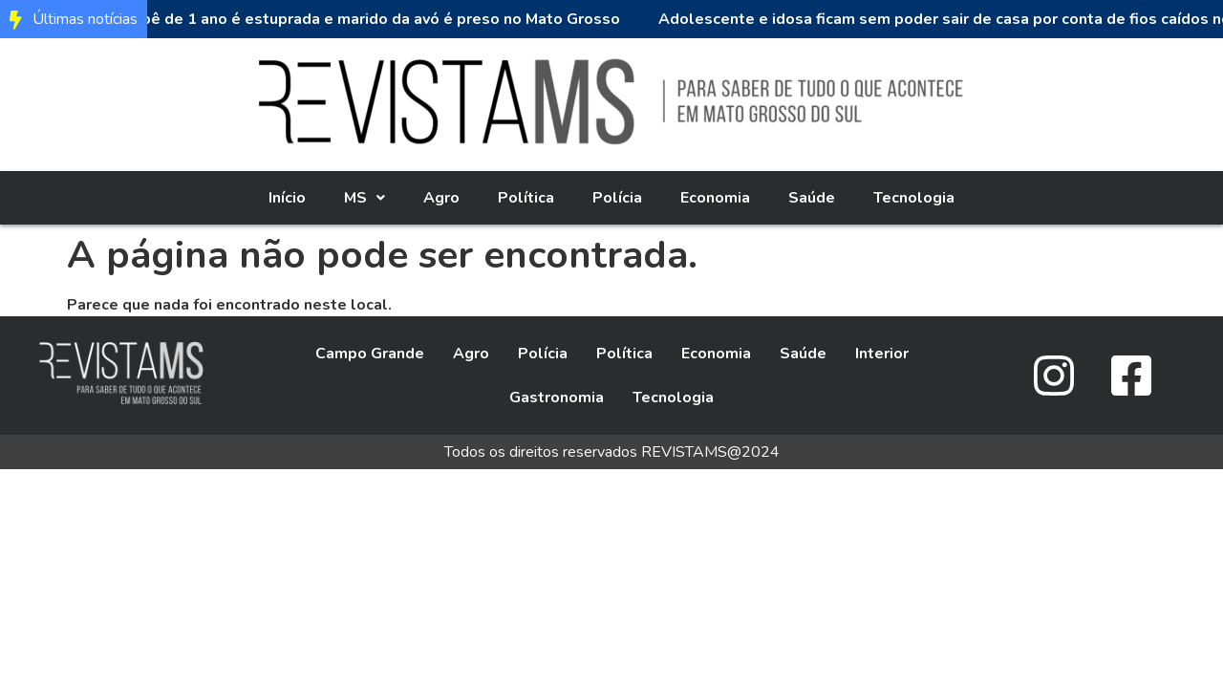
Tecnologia (914, 197)
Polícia (617, 197)
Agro (441, 197)
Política (526, 197)
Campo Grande (369, 353)
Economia (715, 197)
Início (287, 197)
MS (364, 197)
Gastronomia (556, 397)
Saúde (811, 197)
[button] (364, 198)
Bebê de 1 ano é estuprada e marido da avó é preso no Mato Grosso (374, 19)
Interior (882, 353)
